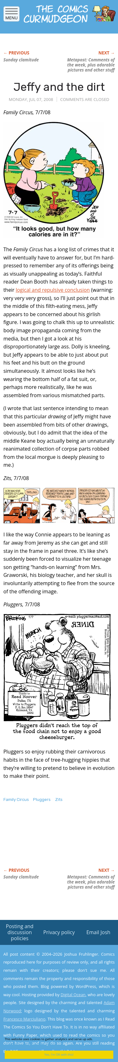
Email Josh (98, 932)
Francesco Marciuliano (24, 1019)
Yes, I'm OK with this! (59, 1055)
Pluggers (42, 799)
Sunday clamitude (21, 60)
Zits (59, 799)
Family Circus (16, 799)
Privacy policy (59, 932)
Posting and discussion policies (20, 932)
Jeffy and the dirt (59, 87)
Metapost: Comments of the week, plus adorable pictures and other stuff (91, 65)
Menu (11, 16)
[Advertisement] (53, 842)
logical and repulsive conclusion (53, 289)
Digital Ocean (72, 994)
